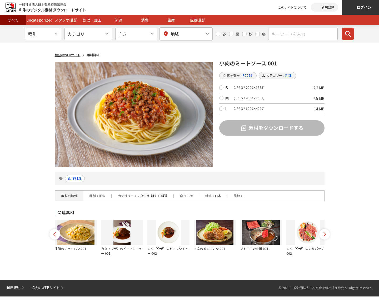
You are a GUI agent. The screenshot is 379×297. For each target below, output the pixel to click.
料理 (164, 196)
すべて (13, 20)
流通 (118, 20)
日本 (218, 196)
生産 (171, 20)
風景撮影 (197, 20)
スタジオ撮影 (66, 20)
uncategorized (39, 20)
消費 (144, 20)
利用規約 (14, 288)
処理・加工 (92, 20)
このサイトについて (292, 7)
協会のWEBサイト (68, 55)
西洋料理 (76, 178)
